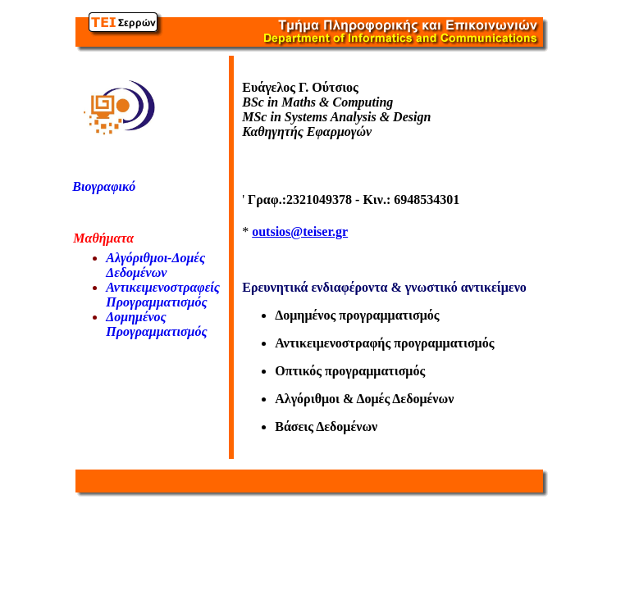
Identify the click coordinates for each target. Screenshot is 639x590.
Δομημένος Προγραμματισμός (156, 324)
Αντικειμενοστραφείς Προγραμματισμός (163, 294)
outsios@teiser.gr (300, 231)
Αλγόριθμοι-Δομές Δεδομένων (155, 265)
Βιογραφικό (103, 186)
